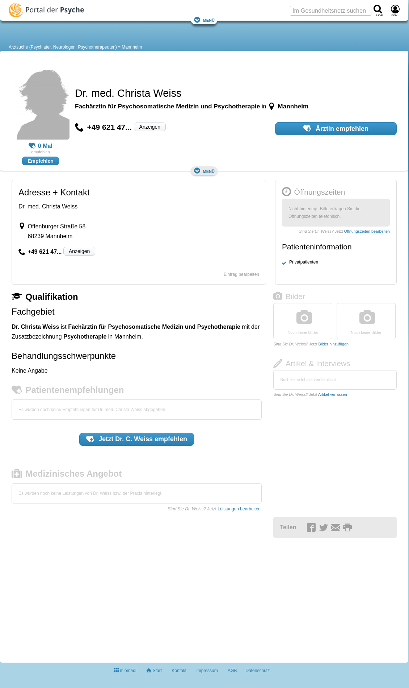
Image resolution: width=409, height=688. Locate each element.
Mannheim (132, 47)
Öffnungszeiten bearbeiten (367, 231)
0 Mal (40, 146)
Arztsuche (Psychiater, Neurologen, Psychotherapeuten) (63, 47)
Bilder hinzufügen (334, 344)
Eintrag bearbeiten (241, 274)
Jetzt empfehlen (136, 439)
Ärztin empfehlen (335, 128)
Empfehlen (41, 161)
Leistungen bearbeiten (239, 508)
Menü (204, 19)
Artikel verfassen (332, 394)
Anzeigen (149, 127)
